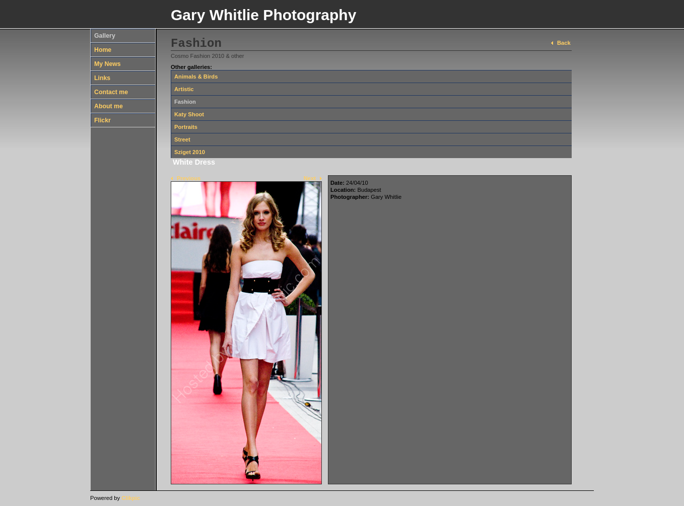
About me (108, 106)
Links (102, 78)
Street (182, 139)
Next (310, 178)
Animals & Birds (196, 77)
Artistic (184, 89)
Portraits (185, 127)
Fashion (185, 102)
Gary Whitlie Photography (263, 15)
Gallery (104, 35)
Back (564, 43)
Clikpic (130, 498)
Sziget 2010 (189, 152)
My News (107, 63)
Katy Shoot (189, 114)
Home (102, 49)
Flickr (102, 120)
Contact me (111, 92)
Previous (188, 178)
